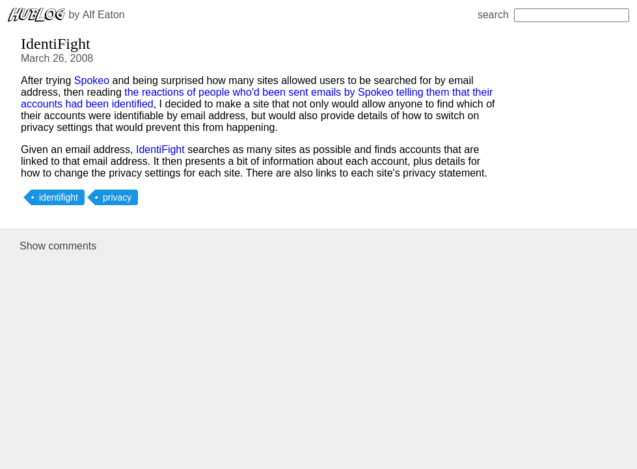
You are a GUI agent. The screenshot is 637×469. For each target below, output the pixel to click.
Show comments (58, 245)
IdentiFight (160, 149)
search (553, 14)
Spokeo (91, 80)
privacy (117, 197)
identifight (58, 197)
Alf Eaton (104, 14)
